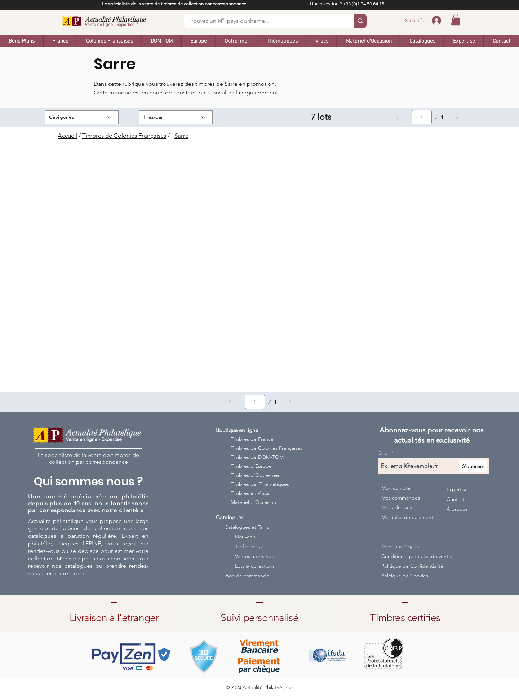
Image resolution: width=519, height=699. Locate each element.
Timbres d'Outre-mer (255, 475)
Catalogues (229, 517)
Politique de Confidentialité (411, 566)
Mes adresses (396, 507)
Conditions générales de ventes (411, 556)
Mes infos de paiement (407, 517)
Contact (456, 499)
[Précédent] (397, 117)
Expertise (457, 489)
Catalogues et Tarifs (247, 527)
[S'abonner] (473, 466)
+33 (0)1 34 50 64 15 (363, 3)
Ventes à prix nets (255, 556)
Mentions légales (400, 546)
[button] (456, 19)
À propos (457, 509)
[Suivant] (456, 117)
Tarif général (249, 546)
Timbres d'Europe (251, 466)
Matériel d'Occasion (253, 502)
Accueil (67, 135)
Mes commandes (400, 497)
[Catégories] (82, 117)
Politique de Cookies (404, 575)
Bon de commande (247, 575)
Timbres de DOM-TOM (257, 457)
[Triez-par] (176, 117)
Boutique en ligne (237, 430)
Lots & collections (255, 566)
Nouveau (245, 536)
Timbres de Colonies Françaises (124, 135)
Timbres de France (252, 439)
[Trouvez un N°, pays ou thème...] (264, 21)
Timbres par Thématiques (260, 484)
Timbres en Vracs (250, 493)
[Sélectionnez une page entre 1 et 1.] (422, 117)
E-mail (384, 453)
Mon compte (396, 488)
